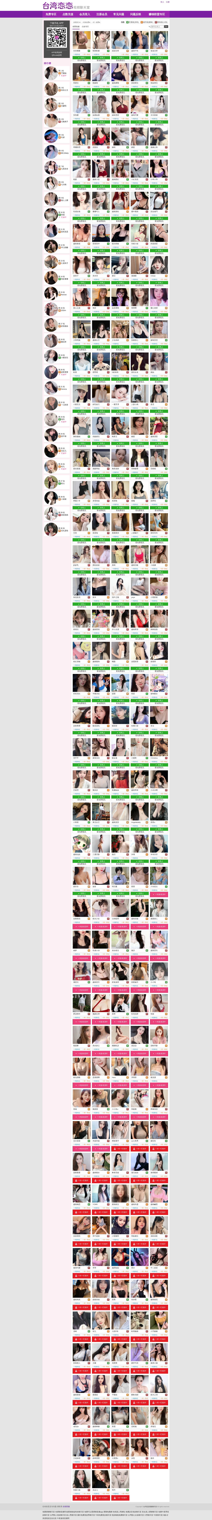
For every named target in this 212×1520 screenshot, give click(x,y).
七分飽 (63, 185)
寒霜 (63, 215)
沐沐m (63, 310)
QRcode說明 (57, 55)
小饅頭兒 (64, 358)
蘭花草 (63, 342)
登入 (162, 2)
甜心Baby (65, 153)
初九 (63, 466)
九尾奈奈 (64, 169)
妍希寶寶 (64, 372)
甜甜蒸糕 (64, 515)
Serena (64, 389)
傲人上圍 (64, 200)
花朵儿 (63, 451)
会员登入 (84, 14)
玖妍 (63, 137)
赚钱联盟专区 (157, 14)
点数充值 (67, 14)
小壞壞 (63, 499)
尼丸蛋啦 (64, 531)
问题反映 (135, 14)
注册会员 (101, 14)
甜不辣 (63, 436)
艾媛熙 (63, 106)
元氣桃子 (64, 122)
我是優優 (64, 279)
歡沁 (63, 483)
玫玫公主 (64, 90)
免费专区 (51, 14)
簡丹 (63, 419)
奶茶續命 (64, 326)
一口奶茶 (64, 405)
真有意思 (64, 232)
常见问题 (118, 14)
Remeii (64, 295)
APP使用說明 (56, 52)
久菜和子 (64, 263)
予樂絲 (63, 73)
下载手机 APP (56, 23)
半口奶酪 (64, 247)
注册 (168, 2)
